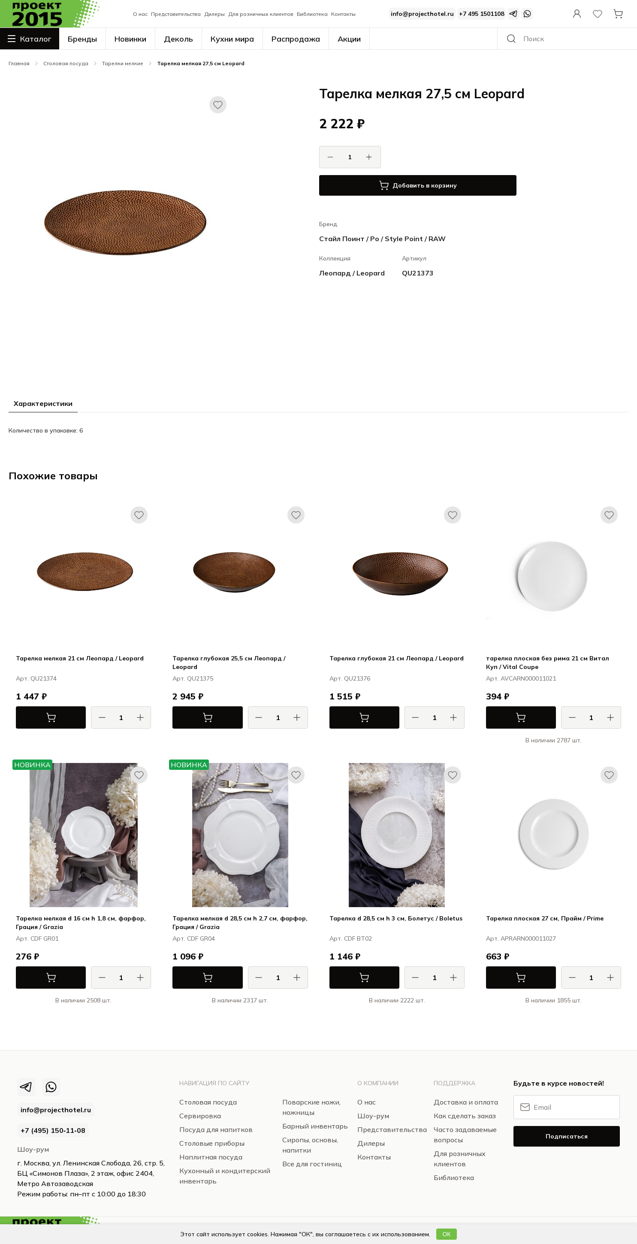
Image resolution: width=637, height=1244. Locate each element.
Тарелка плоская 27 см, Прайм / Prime (545, 918)
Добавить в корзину (418, 185)
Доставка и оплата (466, 1102)
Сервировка (200, 1115)
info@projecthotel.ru (422, 14)
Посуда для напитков (216, 1129)
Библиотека (312, 14)
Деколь (178, 39)
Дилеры (214, 14)
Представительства (176, 14)
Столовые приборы (212, 1143)
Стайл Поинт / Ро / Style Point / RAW (382, 238)
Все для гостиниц (312, 1163)
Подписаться (567, 1136)
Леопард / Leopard (352, 273)
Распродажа (296, 39)
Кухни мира (232, 39)
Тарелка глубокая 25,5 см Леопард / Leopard (228, 662)
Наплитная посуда (210, 1157)
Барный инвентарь (315, 1126)
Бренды (82, 39)
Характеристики (43, 403)
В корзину (36, 717)
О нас (140, 14)
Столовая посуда (65, 63)
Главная (19, 63)
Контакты (343, 14)
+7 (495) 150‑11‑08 (53, 1130)
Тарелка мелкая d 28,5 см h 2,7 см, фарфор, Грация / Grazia (240, 922)
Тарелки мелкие (122, 63)
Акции (349, 39)
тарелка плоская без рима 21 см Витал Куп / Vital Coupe (547, 662)
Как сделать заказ (465, 1115)
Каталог (29, 38)
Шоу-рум (33, 1149)
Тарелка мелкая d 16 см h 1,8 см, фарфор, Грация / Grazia (81, 922)
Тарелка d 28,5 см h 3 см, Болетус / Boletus (395, 918)
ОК (446, 1234)
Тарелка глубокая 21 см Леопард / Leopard (396, 658)
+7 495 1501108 (481, 14)
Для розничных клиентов (260, 14)
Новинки (130, 39)
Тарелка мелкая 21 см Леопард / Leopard (80, 658)
